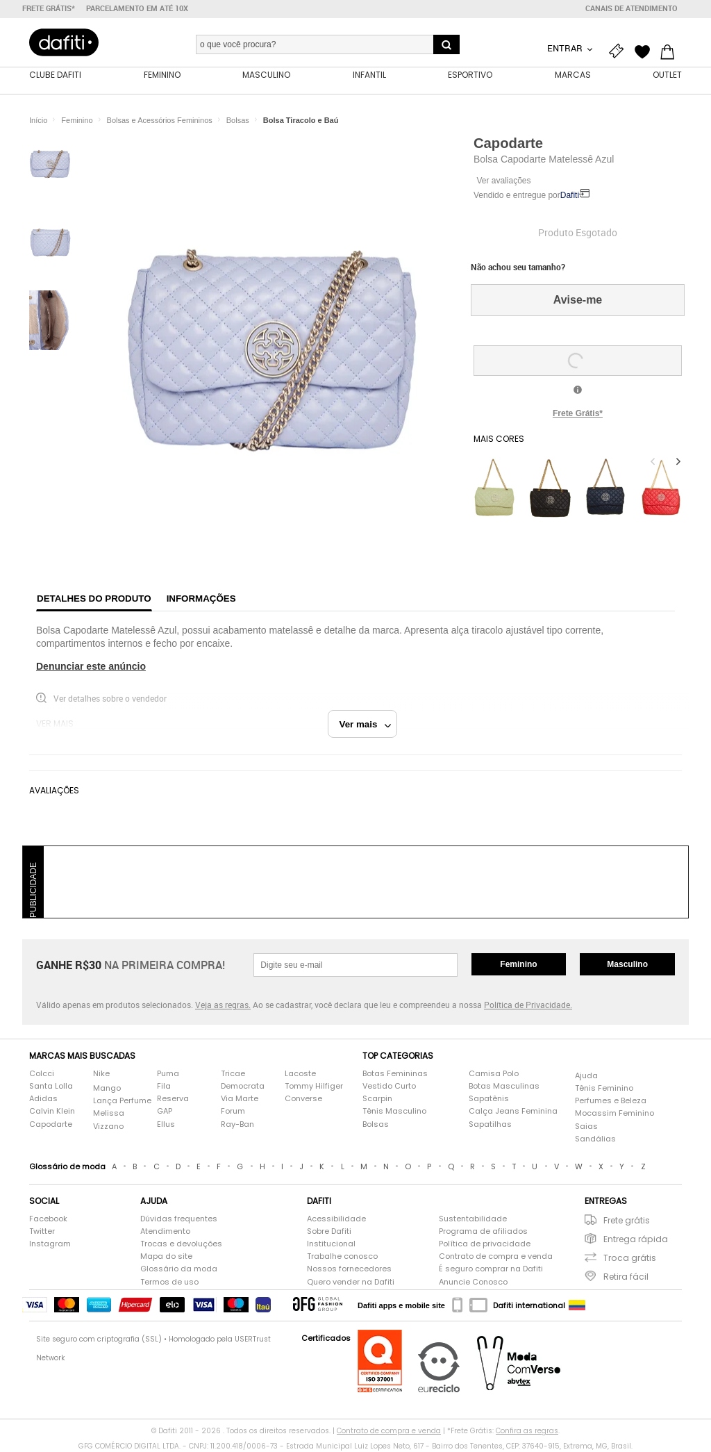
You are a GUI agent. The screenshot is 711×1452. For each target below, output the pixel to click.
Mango (107, 1089)
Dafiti (569, 196)
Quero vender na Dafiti (350, 1283)
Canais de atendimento (631, 8)
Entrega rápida (635, 1240)
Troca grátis (629, 1259)
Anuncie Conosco (473, 1283)
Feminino (518, 965)
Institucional (331, 1245)
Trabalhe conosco (342, 1258)
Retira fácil (626, 1278)
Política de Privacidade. (528, 1006)
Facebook (48, 1219)
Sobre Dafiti (329, 1232)
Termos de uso (169, 1283)
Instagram (50, 1245)
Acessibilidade (336, 1219)
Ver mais (366, 725)
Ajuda (586, 1076)
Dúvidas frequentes (178, 1219)
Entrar (566, 48)
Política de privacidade (484, 1245)
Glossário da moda (178, 1270)
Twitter (42, 1232)
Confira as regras (527, 1432)
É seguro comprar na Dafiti (491, 1270)
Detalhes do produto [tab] (94, 599)
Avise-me (578, 301)
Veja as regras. (223, 1006)
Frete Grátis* (578, 414)
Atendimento (165, 1232)
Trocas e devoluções (181, 1245)
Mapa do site (166, 1258)
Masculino (627, 965)
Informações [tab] (201, 599)
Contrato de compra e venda (496, 1258)
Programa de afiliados (483, 1232)
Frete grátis (626, 1221)
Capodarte (508, 143)
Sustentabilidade (473, 1219)
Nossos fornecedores (349, 1270)
